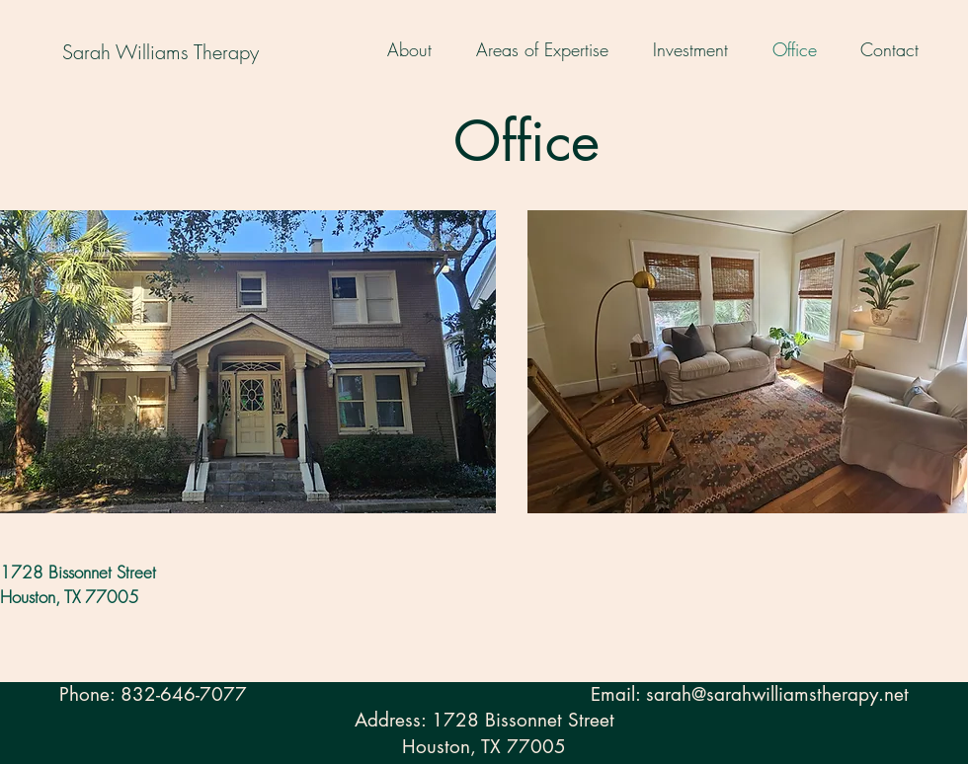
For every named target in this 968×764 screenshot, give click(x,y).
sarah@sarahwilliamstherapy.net (777, 694)
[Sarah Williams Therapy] (160, 52)
